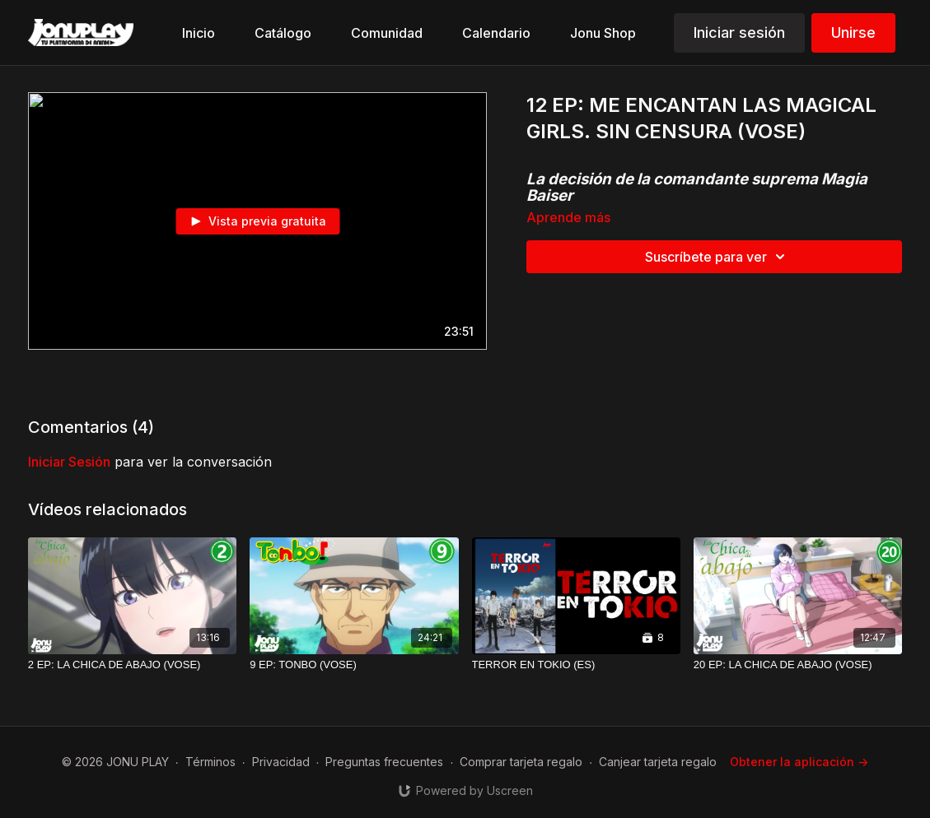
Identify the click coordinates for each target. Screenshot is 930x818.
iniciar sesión (69, 461)
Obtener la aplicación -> (799, 762)
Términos (210, 762)
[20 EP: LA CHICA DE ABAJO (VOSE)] (798, 665)
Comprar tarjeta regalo (521, 762)
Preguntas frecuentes (384, 762)
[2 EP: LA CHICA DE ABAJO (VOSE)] (132, 665)
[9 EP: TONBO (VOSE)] (354, 665)
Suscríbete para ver (717, 257)
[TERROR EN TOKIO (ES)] (576, 665)
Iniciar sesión (739, 32)
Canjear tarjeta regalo (658, 762)
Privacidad (281, 762)
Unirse (853, 32)
